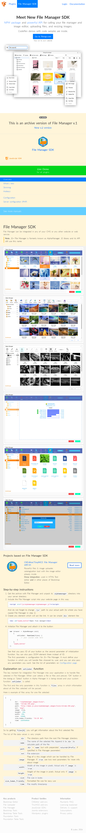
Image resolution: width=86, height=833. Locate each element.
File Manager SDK (27, 3)
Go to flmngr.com (43, 36)
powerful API (34, 22)
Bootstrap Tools (10, 810)
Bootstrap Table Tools (12, 813)
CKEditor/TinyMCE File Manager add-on (40, 563)
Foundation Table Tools (13, 819)
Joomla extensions (40, 810)
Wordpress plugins (40, 813)
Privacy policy (66, 813)
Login (64, 4)
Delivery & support (68, 807)
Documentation (77, 4)
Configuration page (68, 663)
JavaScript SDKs (39, 807)
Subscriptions (66, 810)
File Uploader (9, 804)
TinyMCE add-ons (40, 804)
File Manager (9, 807)
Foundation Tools (10, 816)
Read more (75, 565)
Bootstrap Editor (10, 802)
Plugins (12, 3)
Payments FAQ (66, 802)
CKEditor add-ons (39, 802)
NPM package (12, 22)
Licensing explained (68, 804)
